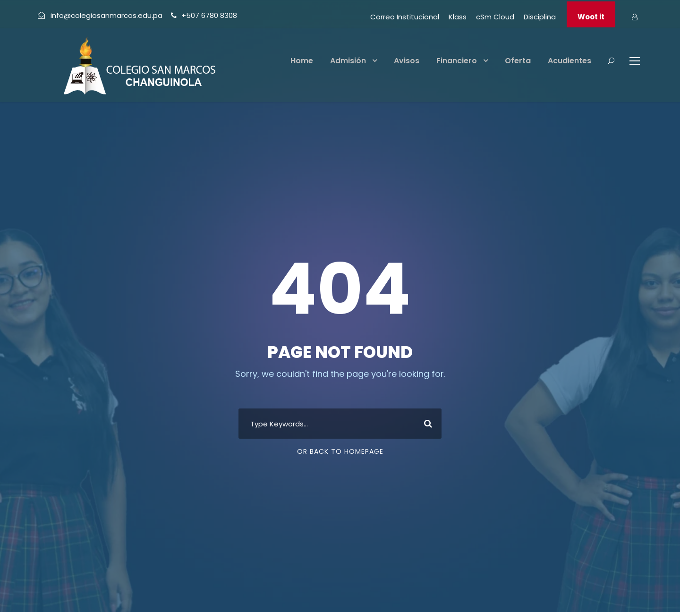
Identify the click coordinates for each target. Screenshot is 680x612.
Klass (458, 17)
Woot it (591, 17)
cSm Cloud (495, 17)
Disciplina (540, 17)
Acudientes (569, 60)
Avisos (406, 60)
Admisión (348, 60)
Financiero (456, 60)
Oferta (518, 60)
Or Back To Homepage (340, 451)
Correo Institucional (404, 17)
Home (301, 60)
